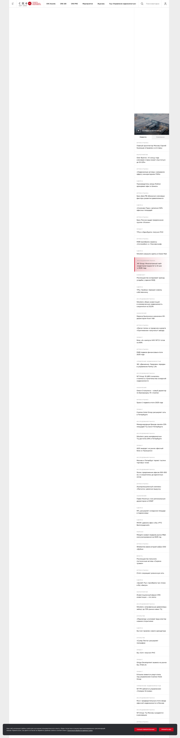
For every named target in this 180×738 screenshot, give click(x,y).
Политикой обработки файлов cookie (79, 730)
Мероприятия (88, 4)
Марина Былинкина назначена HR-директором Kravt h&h (151, 317)
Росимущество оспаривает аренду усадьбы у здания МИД (151, 279)
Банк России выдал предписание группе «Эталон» (150, 221)
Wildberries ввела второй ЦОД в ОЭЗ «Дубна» (151, 548)
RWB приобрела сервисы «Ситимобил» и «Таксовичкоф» (149, 243)
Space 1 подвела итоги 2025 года (150, 402)
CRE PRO (74, 4)
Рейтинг (140, 531)
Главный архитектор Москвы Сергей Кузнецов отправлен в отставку (151, 147)
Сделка (140, 181)
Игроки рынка (142, 142)
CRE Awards (51, 4)
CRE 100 (63, 4)
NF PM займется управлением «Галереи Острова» (149, 690)
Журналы (101, 4)
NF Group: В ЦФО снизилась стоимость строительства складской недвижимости (151, 378)
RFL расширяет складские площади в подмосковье (151, 512)
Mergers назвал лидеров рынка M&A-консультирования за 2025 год (151, 536)
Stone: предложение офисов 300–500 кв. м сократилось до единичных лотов (152, 474)
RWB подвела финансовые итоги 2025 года (150, 353)
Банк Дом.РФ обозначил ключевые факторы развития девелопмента (151, 197)
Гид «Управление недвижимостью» (122, 4)
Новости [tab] (143, 137)
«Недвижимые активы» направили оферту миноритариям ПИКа (151, 173)
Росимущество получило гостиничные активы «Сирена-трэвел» (149, 561)
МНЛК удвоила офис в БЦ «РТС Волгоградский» (149, 524)
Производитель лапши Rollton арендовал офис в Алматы (149, 185)
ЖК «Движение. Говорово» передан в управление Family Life (151, 365)
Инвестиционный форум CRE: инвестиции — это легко (149, 596)
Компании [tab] (160, 137)
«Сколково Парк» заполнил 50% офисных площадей (150, 209)
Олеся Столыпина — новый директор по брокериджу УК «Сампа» (151, 392)
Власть (140, 556)
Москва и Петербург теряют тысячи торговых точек (151, 461)
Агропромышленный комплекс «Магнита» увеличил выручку (149, 488)
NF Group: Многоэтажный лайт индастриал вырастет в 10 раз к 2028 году (149, 265)
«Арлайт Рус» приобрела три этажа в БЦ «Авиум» (151, 584)
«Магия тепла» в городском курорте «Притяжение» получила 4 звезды (151, 329)
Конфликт (141, 275)
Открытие (141, 616)
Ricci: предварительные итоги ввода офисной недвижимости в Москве (151, 702)
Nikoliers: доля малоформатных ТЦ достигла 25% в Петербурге (149, 437)
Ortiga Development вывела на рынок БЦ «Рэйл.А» (152, 663)
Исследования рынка (146, 260)
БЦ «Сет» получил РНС (146, 653)
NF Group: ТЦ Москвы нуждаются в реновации (150, 714)
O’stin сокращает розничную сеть (150, 573)
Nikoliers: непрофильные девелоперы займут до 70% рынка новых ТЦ (151, 608)
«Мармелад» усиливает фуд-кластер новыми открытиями (151, 620)
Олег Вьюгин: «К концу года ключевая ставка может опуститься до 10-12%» (151, 160)
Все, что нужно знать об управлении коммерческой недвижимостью (28, 621)
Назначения (141, 313)
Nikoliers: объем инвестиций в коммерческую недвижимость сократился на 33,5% (149, 304)
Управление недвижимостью (149, 361)
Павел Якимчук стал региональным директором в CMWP (151, 500)
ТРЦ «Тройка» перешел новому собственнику (149, 291)
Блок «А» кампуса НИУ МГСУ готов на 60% (151, 341)
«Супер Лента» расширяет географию (147, 642)
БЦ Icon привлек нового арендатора (151, 631)
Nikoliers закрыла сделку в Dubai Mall (152, 254)
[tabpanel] (151, 438)
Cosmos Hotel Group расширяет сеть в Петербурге (151, 413)
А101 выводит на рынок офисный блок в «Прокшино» (150, 449)
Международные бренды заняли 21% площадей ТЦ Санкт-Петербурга (151, 425)
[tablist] (151, 137)
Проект (140, 229)
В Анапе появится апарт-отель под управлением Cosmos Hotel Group (149, 676)
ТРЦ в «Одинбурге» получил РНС (150, 232)
